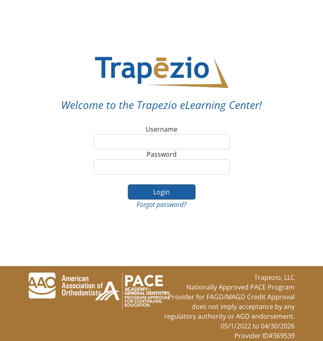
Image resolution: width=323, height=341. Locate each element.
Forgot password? (161, 204)
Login (161, 192)
